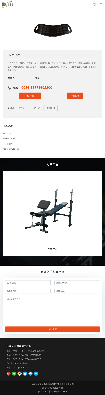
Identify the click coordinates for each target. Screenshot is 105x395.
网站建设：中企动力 (47, 391)
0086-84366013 (20, 355)
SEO (65, 391)
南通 (59, 391)
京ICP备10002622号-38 (52, 388)
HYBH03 (52, 248)
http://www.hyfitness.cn (17, 367)
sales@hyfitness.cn (23, 363)
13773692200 (35, 355)
